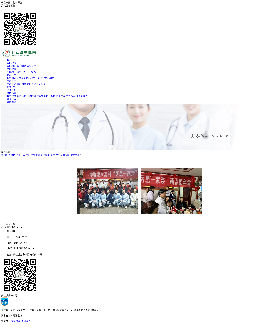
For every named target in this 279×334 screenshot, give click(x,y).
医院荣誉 (22, 65)
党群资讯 (12, 84)
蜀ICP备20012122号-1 (22, 321)
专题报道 (41, 84)
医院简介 (12, 65)
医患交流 (61, 96)
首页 (9, 59)
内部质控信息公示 (45, 78)
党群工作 (11, 81)
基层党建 (22, 84)
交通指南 (71, 96)
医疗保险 (51, 96)
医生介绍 (11, 90)
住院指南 (41, 96)
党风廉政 (31, 84)
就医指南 (11, 93)
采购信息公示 (28, 78)
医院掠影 (31, 65)
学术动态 (31, 72)
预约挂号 (12, 96)
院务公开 (22, 72)
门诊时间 (31, 96)
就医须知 (22, 96)
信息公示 (11, 75)
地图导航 (11, 102)
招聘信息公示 (14, 78)
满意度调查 (81, 96)
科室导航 (11, 87)
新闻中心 (11, 68)
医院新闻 (12, 72)
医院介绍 (11, 62)
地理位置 (11, 99)
